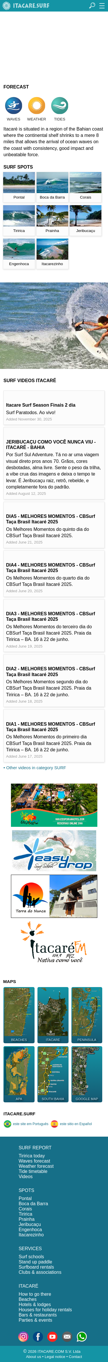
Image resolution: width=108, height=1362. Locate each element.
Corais (25, 1208)
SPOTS (26, 1190)
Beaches (28, 1299)
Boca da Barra (33, 1203)
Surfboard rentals (36, 1267)
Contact (75, 1357)
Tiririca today (32, 1155)
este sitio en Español (71, 1124)
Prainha (27, 1219)
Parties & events (35, 1320)
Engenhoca (30, 1229)
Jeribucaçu (30, 1224)
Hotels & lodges (35, 1304)
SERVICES (30, 1248)
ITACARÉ (28, 1286)
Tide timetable (33, 1171)
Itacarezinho (31, 1234)
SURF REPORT (35, 1147)
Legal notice (55, 1357)
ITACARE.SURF (19, 1113)
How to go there (35, 1294)
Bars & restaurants (38, 1314)
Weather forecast (36, 1166)
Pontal (25, 1198)
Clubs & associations (40, 1272)
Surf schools (31, 1256)
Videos (26, 1176)
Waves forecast (34, 1161)
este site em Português (25, 1124)
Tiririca (25, 1214)
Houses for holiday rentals (45, 1309)
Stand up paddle (35, 1261)
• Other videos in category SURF (34, 767)
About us (33, 1357)
